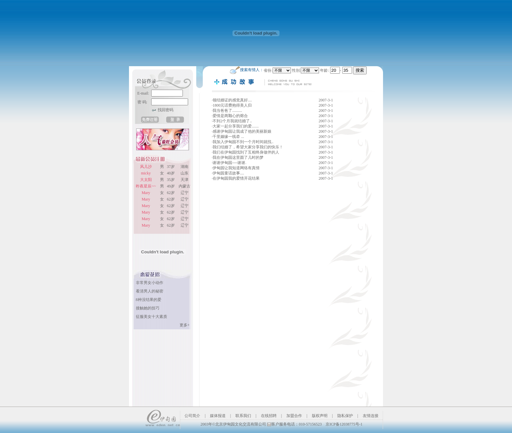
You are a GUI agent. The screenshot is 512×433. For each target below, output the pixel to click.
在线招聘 (269, 415)
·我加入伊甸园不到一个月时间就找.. (243, 142)
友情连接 (370, 415)
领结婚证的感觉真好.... (235, 100)
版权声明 (320, 415)
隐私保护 (345, 415)
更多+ (185, 325)
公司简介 (192, 415)
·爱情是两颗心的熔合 (230, 115)
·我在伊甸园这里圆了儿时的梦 (238, 157)
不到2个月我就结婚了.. (232, 121)
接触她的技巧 (147, 308)
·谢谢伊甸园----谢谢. (229, 162)
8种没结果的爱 (148, 299)
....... (258, 126)
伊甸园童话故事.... (229, 173)
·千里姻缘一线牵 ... (228, 136)
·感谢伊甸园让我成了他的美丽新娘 (241, 131)
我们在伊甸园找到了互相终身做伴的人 (246, 152)
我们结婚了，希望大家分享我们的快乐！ (248, 147)
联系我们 (243, 415)
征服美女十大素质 (151, 316)
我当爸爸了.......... (227, 110)
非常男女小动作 (149, 282)
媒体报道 (218, 415)
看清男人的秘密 (149, 291)
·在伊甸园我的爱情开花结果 (236, 178)
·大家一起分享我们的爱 (232, 126)
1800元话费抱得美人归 (234, 105)
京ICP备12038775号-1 (344, 424)
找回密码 (165, 110)
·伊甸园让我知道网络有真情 (236, 168)
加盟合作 (294, 415)
